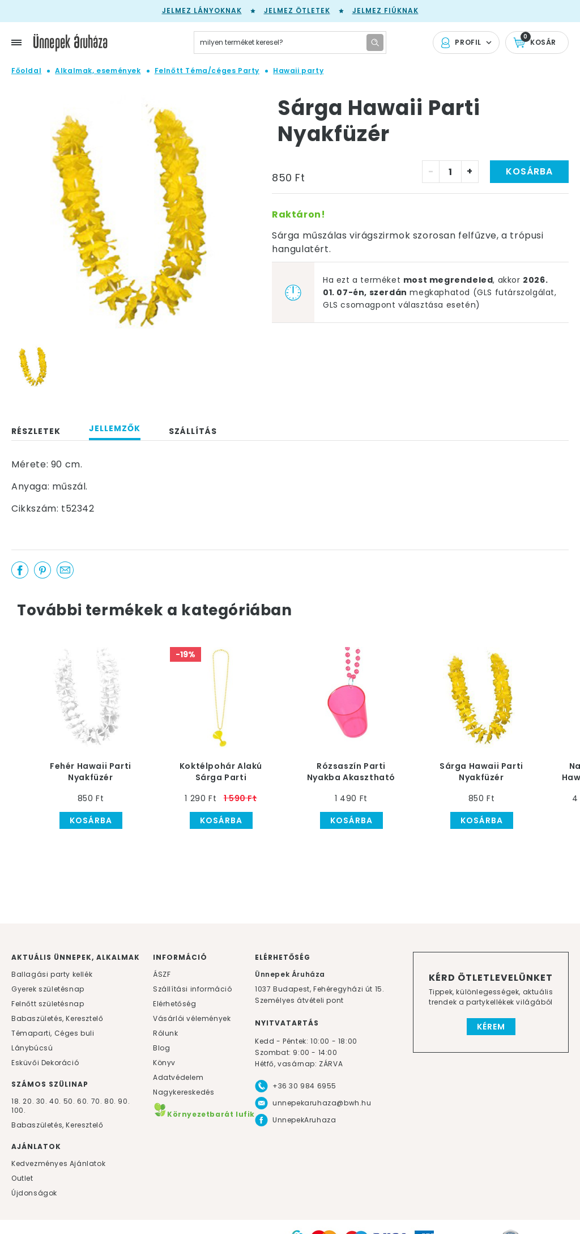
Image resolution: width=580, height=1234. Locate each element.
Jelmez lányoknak (202, 10)
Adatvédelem (178, 1077)
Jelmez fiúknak (385, 10)
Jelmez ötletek (297, 10)
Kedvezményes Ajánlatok (58, 1163)
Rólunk (165, 1033)
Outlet (22, 1178)
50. (70, 1101)
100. (18, 1110)
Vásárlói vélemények (192, 1018)
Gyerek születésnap (47, 989)
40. (55, 1101)
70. (97, 1101)
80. (111, 1101)
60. (84, 1101)
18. (16, 1101)
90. (124, 1101)
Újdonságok (34, 1193)
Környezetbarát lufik (204, 1114)
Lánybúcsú (32, 1048)
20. (28, 1101)
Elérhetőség (175, 1004)
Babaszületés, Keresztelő (57, 1018)
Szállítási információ (192, 989)
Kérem (491, 1026)
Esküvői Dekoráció (45, 1062)
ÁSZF (161, 974)
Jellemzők (114, 428)
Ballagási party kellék (51, 974)
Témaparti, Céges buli (53, 1033)
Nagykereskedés (183, 1092)
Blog (161, 1048)
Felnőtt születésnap (47, 1004)
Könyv (164, 1062)
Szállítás (193, 431)
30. (42, 1101)
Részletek (36, 431)
